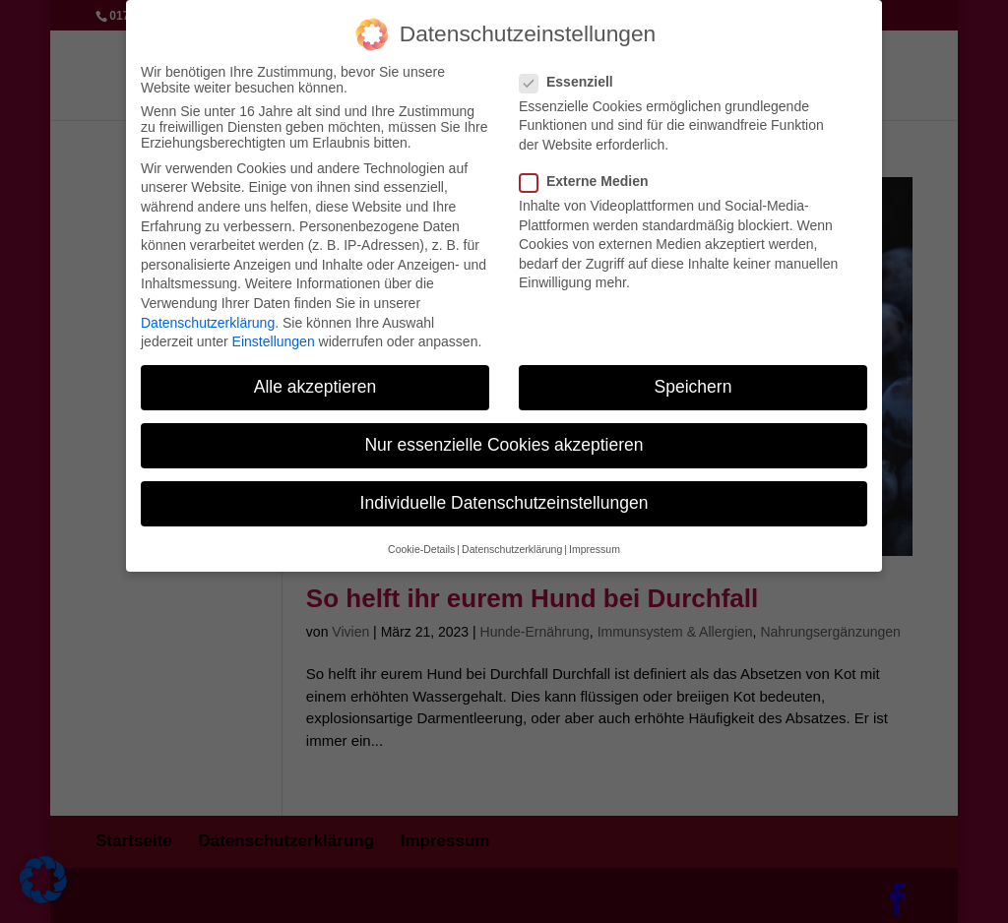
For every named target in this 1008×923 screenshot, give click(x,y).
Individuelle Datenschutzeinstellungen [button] (504, 492)
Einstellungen (273, 330)
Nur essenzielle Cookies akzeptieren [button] (503, 433)
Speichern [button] (693, 375)
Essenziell (574, 70)
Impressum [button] (594, 537)
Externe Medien (591, 169)
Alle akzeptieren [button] (315, 375)
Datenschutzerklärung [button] (512, 537)
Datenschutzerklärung (208, 311)
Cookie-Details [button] (421, 537)
